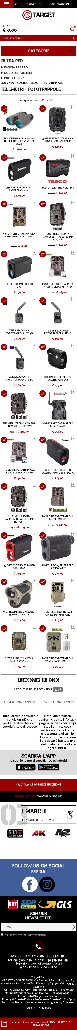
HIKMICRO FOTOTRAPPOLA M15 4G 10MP (57, 425)
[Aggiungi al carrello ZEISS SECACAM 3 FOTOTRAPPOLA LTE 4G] (42, 300)
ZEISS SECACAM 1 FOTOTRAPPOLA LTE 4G (19, 332)
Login (53, 4)
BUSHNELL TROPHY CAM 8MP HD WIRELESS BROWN (19, 425)
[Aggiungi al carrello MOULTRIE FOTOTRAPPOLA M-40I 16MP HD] (42, 486)
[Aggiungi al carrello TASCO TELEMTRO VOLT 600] (42, 157)
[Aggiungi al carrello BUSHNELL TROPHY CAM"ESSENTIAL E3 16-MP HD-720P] (4, 486)
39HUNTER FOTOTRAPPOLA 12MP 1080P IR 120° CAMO (19, 235)
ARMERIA (22, 83)
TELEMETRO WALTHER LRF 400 (19, 285)
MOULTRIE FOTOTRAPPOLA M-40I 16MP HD (57, 518)
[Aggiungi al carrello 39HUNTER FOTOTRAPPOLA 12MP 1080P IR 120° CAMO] (4, 204)
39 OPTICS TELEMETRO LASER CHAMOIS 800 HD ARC (58, 471)
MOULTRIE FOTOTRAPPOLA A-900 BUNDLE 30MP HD (19, 471)
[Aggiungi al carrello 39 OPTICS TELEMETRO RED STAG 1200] (4, 535)
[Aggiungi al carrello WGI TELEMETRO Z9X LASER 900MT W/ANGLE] (4, 582)
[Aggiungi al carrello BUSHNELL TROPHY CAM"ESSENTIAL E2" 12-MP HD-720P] (42, 204)
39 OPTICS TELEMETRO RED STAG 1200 (19, 567)
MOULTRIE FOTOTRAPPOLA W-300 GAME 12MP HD (57, 659)
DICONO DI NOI (38, 680)
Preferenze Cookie (46, 999)
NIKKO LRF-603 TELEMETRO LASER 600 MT (57, 567)
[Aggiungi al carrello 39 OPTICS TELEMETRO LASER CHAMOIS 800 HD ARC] (42, 440)
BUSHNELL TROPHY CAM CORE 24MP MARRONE (58, 613)
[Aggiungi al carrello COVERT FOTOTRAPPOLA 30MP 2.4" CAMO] (4, 628)
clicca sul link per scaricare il (41, 1024)
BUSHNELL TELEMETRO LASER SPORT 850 (57, 378)
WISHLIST (31, 4)
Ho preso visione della (24, 934)
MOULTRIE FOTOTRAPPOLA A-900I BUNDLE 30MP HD (57, 285)
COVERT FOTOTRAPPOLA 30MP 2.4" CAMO (19, 659)
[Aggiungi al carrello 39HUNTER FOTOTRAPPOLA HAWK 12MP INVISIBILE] (42, 108)
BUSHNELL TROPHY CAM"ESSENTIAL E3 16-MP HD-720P (19, 519)
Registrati (64, 4)
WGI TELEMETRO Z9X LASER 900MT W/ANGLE (19, 613)
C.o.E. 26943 (67, 999)
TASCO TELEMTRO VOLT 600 (58, 187)
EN (16, 4)
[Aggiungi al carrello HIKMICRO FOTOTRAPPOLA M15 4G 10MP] (42, 393)
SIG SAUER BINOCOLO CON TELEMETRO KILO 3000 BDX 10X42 (19, 141)
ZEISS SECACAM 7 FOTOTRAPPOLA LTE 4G (19, 378)
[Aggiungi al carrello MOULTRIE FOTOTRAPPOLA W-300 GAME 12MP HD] (42, 628)
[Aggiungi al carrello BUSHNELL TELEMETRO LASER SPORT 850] (42, 347)
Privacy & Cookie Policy (17, 999)
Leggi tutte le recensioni (38, 689)
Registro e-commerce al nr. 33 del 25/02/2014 (45, 1002)
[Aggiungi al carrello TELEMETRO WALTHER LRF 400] (4, 254)
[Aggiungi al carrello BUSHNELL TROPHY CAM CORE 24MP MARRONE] (42, 582)
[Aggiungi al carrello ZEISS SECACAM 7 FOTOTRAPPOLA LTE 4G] (4, 347)
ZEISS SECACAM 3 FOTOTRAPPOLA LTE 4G (57, 332)
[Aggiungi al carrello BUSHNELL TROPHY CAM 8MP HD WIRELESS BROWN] (4, 393)
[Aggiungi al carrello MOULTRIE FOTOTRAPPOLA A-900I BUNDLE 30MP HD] (42, 254)
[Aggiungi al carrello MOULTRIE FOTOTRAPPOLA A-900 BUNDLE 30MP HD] (4, 440)
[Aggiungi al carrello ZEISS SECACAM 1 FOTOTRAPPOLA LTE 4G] (4, 300)
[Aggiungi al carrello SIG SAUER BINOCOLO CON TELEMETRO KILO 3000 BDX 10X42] (4, 108)
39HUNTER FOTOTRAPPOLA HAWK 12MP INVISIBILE (58, 140)
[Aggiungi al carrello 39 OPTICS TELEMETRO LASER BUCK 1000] (4, 157)
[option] (20, 711)
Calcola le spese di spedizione (38, 784)
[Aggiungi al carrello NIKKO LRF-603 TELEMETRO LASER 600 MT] (42, 535)
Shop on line (8, 83)
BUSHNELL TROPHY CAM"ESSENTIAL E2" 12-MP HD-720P (58, 237)
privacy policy (38, 934)
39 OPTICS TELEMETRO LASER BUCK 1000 (19, 189)
